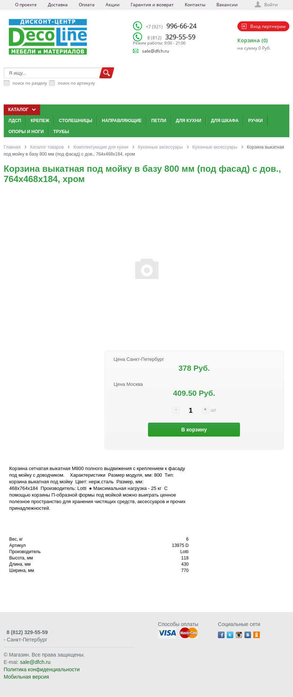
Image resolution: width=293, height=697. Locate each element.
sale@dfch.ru (155, 51)
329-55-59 (171, 36)
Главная (12, 147)
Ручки (255, 120)
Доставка (58, 4)
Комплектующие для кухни (100, 147)
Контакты (195, 4)
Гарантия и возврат (152, 4)
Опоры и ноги (26, 131)
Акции (113, 4)
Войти (271, 4)
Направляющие (122, 120)
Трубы (61, 131)
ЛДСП (14, 120)
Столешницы (75, 120)
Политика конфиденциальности (42, 669)
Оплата (87, 4)
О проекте (26, 4)
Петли (158, 120)
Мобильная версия (26, 677)
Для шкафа (225, 120)
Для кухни (188, 120)
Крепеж (40, 120)
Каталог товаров (47, 147)
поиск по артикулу (76, 83)
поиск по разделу (30, 83)
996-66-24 (171, 25)
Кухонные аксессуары (160, 147)
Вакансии (227, 4)
